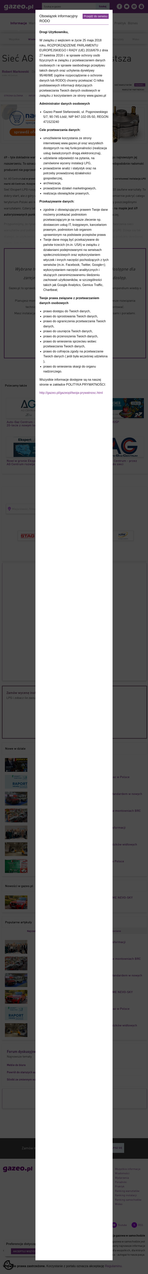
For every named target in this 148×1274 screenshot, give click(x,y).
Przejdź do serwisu (95, 16)
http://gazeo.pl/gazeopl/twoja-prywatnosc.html (71, 392)
